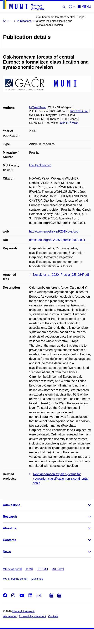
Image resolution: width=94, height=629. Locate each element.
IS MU (29, 569)
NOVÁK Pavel (37, 107)
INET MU (42, 569)
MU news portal (12, 569)
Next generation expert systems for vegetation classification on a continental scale (60, 479)
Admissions (11, 505)
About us (9, 528)
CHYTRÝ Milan (69, 122)
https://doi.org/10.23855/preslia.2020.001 (57, 240)
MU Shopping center (15, 578)
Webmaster (10, 616)
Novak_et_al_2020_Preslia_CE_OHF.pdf (61, 274)
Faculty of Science (40, 165)
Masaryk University (23, 611)
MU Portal (58, 569)
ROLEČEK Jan (79, 111)
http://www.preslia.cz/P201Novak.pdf (54, 231)
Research (10, 516)
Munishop (37, 578)
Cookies (53, 616)
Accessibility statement (32, 616)
